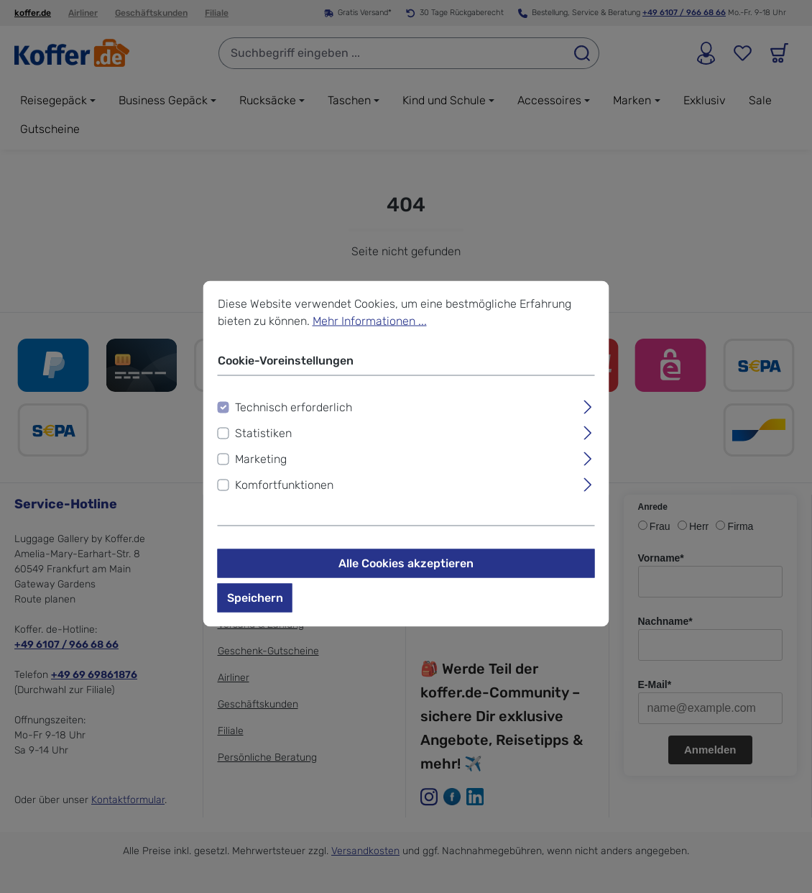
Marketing (261, 459)
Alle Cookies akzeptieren (406, 563)
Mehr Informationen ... (370, 321)
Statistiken (263, 433)
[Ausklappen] (587, 405)
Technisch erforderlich (293, 407)
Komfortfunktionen (284, 485)
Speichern (255, 598)
